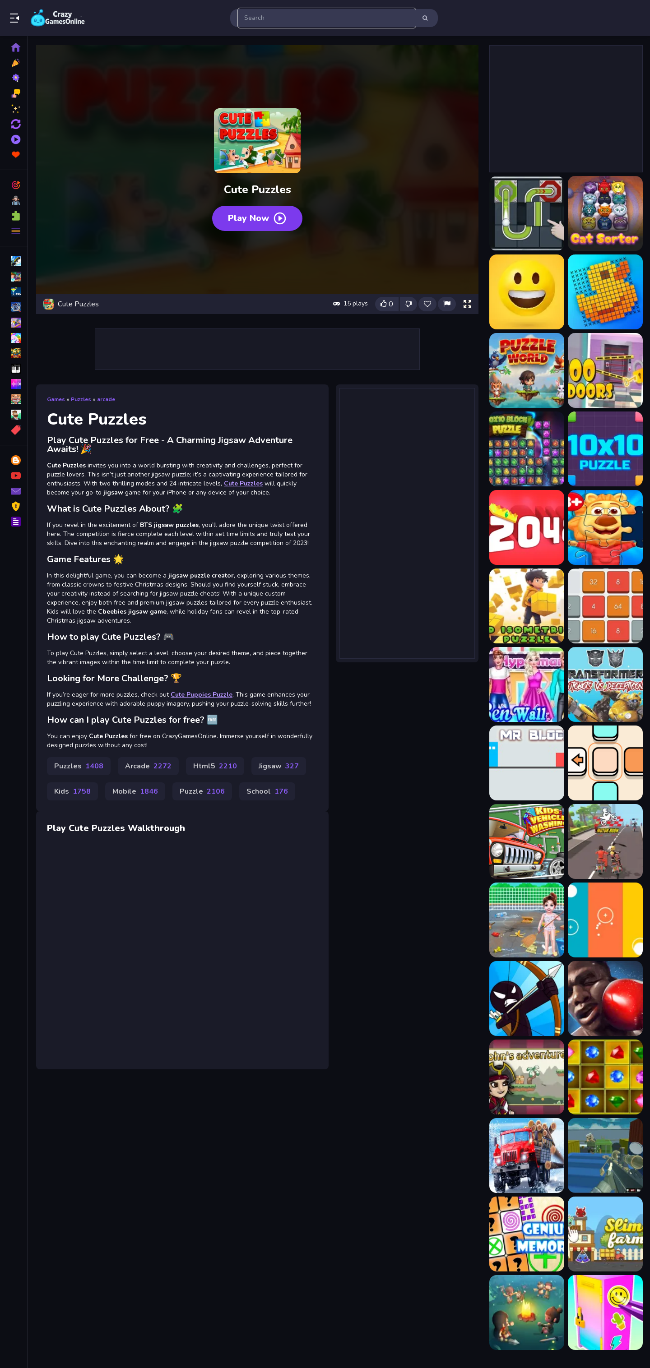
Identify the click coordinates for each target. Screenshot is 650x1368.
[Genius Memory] (526, 1234)
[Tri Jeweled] (605, 1077)
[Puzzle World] (526, 370)
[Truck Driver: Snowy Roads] (526, 1155)
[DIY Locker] (605, 1312)
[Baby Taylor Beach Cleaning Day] (526, 920)
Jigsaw (279, 766)
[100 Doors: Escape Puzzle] (605, 370)
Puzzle (202, 791)
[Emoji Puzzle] (526, 291)
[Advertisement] (257, 349)
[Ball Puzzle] (526, 213)
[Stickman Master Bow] (526, 998)
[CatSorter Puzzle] (605, 213)
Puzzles (81, 399)
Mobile (135, 791)
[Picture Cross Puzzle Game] (605, 291)
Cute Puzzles (243, 483)
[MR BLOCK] (526, 763)
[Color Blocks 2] (605, 763)
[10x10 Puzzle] (605, 448)
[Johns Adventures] (526, 1077)
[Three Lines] (605, 920)
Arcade (148, 766)
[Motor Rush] (605, 841)
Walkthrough (156, 828)
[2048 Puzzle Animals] (526, 527)
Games (56, 399)
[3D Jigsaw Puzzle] (605, 527)
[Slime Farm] (605, 1234)
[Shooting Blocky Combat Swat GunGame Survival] (605, 1155)
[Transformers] (605, 684)
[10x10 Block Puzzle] (526, 448)
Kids (72, 791)
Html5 (215, 766)
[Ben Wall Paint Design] (526, 684)
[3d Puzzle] (526, 605)
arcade (106, 399)
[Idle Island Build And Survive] (526, 1312)
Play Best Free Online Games (58, 18)
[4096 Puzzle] (605, 605)
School (267, 791)
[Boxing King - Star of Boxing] (605, 998)
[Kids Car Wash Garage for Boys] (526, 841)
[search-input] (326, 18)
